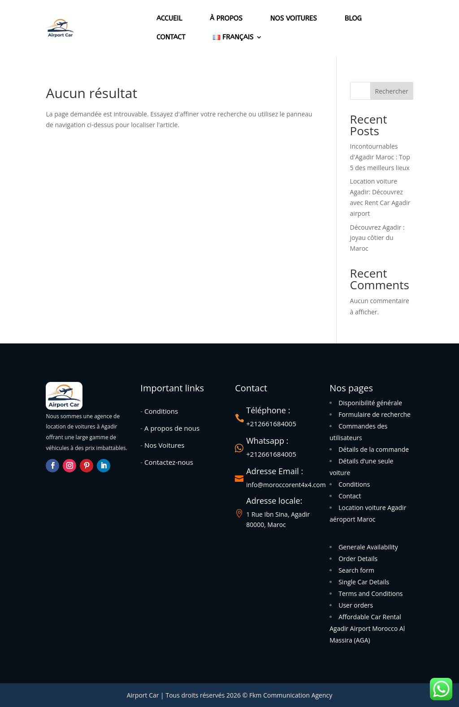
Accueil (169, 18)
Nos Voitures (162, 445)
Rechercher (391, 91)
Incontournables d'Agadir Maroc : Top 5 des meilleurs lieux (380, 157)
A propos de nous (169, 428)
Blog (353, 18)
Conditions (159, 411)
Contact (170, 37)
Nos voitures (293, 18)
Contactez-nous (166, 462)
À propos (226, 18)
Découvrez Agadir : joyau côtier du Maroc (377, 238)
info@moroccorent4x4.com (285, 484)
